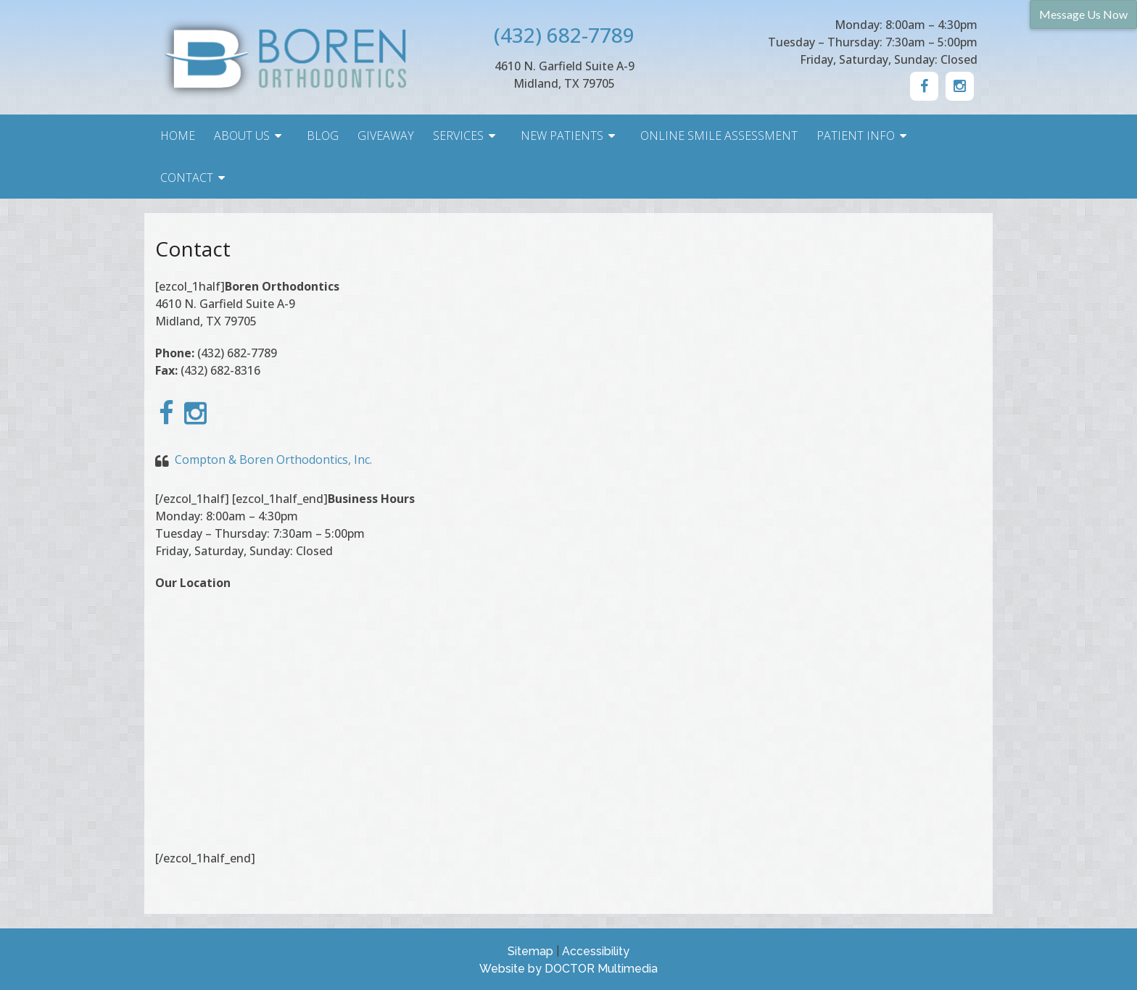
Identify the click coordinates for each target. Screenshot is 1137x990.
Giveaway (385, 135)
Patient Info (855, 135)
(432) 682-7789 (564, 35)
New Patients (562, 135)
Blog (323, 135)
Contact (186, 178)
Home (177, 135)
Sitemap (530, 951)
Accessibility (595, 951)
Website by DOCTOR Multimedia (568, 969)
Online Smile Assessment (719, 135)
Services (458, 135)
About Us (242, 135)
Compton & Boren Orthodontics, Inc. (273, 459)
